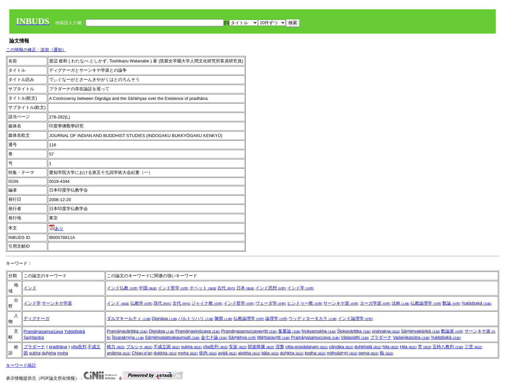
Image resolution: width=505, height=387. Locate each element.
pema (368, 352)
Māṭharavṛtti (273, 337)
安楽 (238, 346)
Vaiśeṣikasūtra (411, 337)
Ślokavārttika (354, 331)
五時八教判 (447, 346)
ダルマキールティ (129, 318)
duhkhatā (367, 346)
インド (30, 287)
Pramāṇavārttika (127, 331)
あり (56, 228)
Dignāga (164, 318)
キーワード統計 (21, 365)
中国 (148, 287)
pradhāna (58, 346)
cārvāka (341, 346)
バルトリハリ (195, 318)
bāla (270, 352)
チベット (203, 287)
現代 (162, 303)
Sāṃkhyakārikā (420, 331)
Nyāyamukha (318, 331)
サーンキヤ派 (340, 303)
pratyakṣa (386, 331)
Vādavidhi (355, 337)
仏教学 (141, 303)
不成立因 (167, 346)
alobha (249, 352)
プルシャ (139, 346)
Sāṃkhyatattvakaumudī (172, 337)
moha (62, 352)
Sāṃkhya (242, 337)
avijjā (227, 352)
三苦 (473, 346)
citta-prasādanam (306, 346)
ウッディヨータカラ (312, 318)
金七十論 (214, 337)
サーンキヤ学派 (57, 303)
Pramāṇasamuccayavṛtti (249, 331)
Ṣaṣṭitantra (34, 337)
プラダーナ (381, 337)
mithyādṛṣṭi (342, 352)
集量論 (289, 331)
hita (391, 346)
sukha (34, 352)
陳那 (223, 318)
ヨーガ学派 (375, 303)
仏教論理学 (425, 303)
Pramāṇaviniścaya (197, 331)
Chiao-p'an (142, 352)
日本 (245, 287)
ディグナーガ (36, 318)
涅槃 (280, 346)
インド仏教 (122, 287)
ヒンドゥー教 (304, 303)
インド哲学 (173, 287)
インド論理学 (355, 318)
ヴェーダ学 (270, 303)
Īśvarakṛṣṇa (128, 337)
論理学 (276, 318)
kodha (315, 352)
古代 (226, 287)
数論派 (452, 331)
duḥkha (49, 352)
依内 (208, 352)
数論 (451, 303)
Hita (408, 346)
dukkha (165, 352)
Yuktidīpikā (477, 303)
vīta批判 (79, 346)
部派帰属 (261, 346)
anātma (118, 352)
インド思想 (270, 287)
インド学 (300, 287)
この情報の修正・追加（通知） (36, 49)
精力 (116, 346)
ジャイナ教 (206, 303)
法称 (401, 303)
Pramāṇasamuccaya (43, 331)
